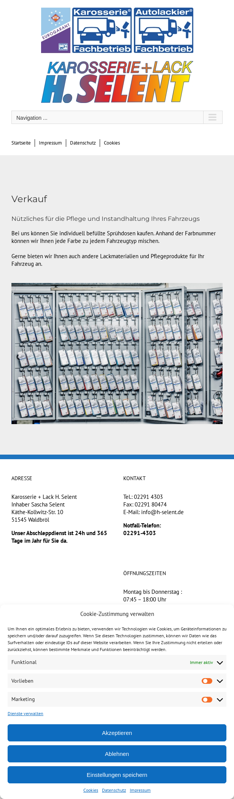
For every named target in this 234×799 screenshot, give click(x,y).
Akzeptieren (117, 733)
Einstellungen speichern (117, 775)
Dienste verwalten (25, 713)
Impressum (140, 790)
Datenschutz (114, 790)
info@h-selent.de (162, 512)
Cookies (90, 790)
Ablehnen (117, 754)
